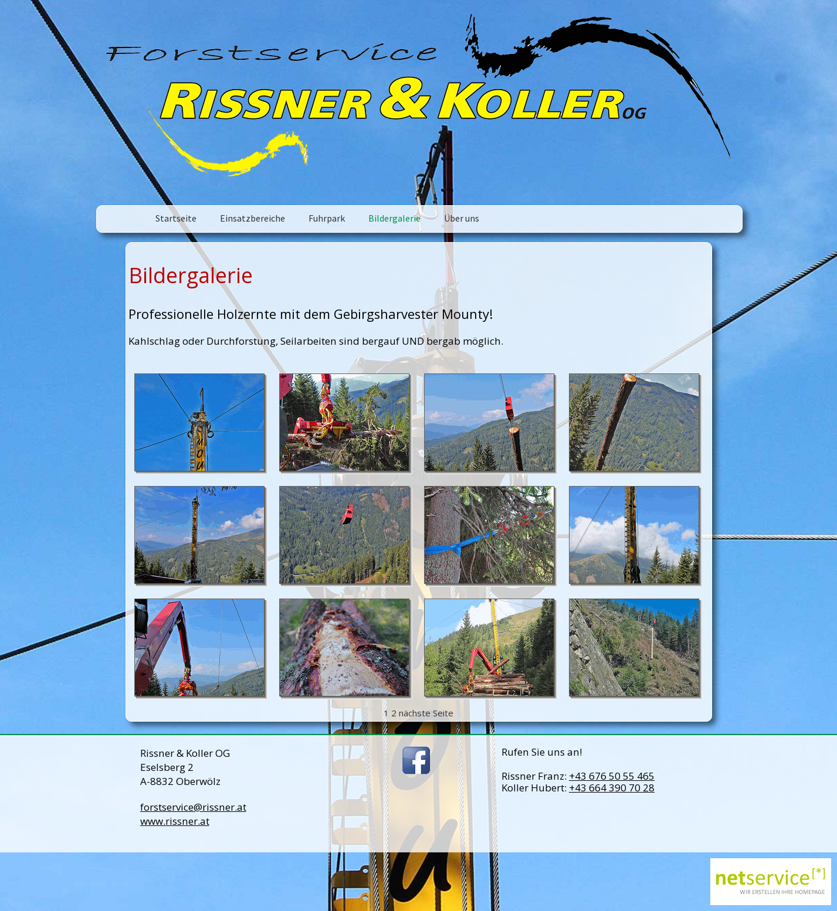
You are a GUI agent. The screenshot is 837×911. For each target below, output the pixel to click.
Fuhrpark (327, 218)
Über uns (461, 218)
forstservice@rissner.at (193, 807)
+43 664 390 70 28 (612, 787)
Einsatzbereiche (252, 218)
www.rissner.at (174, 821)
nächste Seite (426, 713)
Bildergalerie (394, 218)
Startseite (175, 218)
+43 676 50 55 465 (612, 776)
